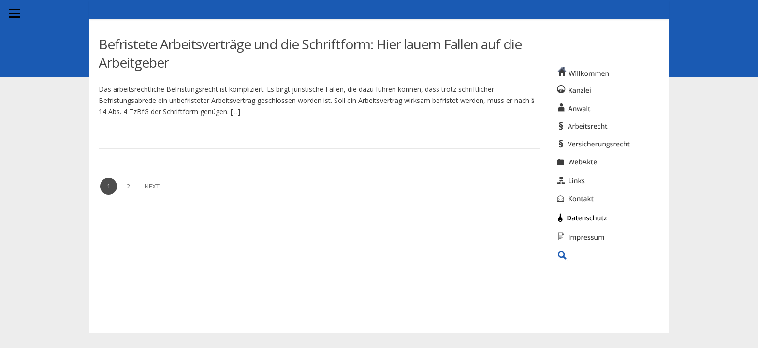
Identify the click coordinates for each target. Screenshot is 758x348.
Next (152, 186)
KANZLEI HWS (550, 26)
